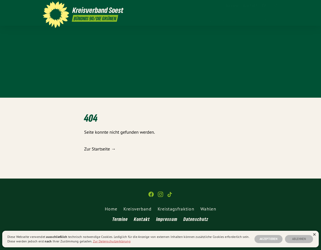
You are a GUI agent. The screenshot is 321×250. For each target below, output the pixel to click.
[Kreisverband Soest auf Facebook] (264, 5)
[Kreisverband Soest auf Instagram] (270, 5)
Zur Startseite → (100, 149)
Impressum (166, 219)
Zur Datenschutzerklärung (112, 241)
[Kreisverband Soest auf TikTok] (276, 5)
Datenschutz (195, 219)
